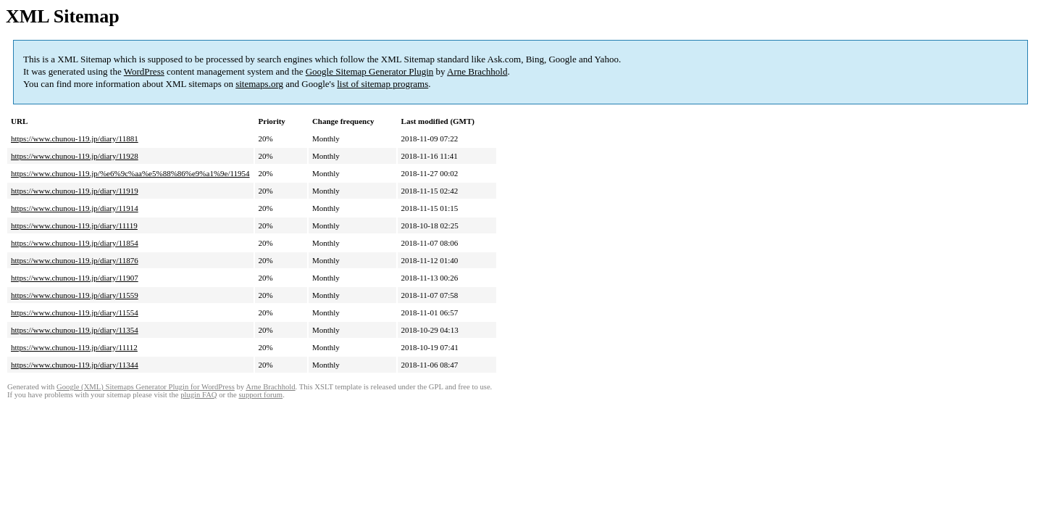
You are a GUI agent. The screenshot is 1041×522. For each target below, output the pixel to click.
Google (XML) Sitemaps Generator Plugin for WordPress (146, 387)
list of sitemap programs (382, 83)
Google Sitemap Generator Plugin (370, 71)
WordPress (144, 71)
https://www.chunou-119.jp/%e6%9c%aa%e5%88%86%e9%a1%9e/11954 (130, 173)
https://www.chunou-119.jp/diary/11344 (74, 364)
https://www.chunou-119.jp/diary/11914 (74, 208)
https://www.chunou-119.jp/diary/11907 (74, 277)
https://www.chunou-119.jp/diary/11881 (74, 138)
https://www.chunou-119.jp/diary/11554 (74, 312)
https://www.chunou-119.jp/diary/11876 (74, 260)
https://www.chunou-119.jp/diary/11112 (74, 347)
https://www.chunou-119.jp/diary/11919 (74, 190)
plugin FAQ (198, 395)
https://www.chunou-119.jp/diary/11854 (74, 243)
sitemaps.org (259, 83)
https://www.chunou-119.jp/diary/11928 (74, 156)
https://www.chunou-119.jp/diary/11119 (74, 225)
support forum (260, 395)
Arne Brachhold (477, 71)
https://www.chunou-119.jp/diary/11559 (74, 295)
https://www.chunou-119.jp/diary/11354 (74, 330)
